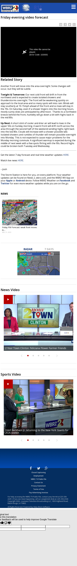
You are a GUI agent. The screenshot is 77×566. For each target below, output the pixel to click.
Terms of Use (38, 489)
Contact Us (38, 482)
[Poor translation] (7, 523)
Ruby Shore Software (42, 507)
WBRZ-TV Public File (38, 479)
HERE (66, 154)
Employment (39, 476)
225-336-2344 (62, 499)
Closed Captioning (38, 472)
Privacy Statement (38, 486)
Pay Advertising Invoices (38, 492)
